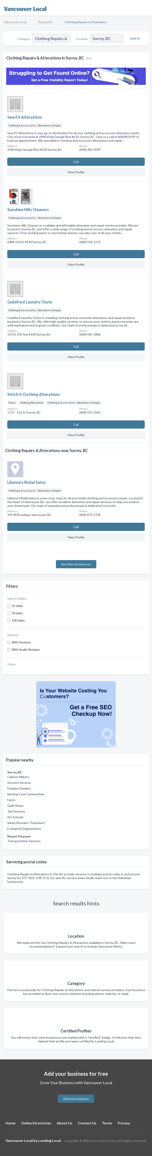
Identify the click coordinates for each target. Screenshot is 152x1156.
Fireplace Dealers (19, 788)
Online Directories (36, 1123)
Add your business (76, 1099)
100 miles (18, 620)
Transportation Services (24, 841)
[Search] (134, 38)
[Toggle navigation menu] (146, 7)
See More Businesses (76, 564)
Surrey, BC (45, 22)
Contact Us (87, 1123)
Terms (107, 1123)
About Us (64, 1123)
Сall (75, 162)
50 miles (17, 613)
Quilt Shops (15, 805)
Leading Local (49, 1140)
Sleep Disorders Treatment (26, 823)
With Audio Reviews (26, 649)
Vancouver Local (15, 22)
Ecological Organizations (24, 828)
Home (10, 1123)
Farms (11, 800)
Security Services (19, 782)
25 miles (17, 606)
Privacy (124, 1123)
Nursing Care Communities (25, 794)
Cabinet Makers (18, 777)
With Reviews (21, 642)
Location (82, 39)
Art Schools (15, 817)
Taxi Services (16, 811)
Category (23, 39)
